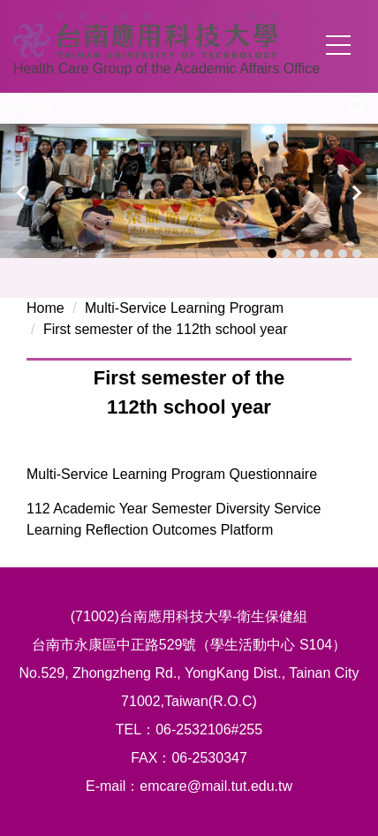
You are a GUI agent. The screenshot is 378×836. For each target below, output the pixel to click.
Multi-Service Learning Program (184, 307)
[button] (22, 193)
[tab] (272, 253)
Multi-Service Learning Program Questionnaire (171, 474)
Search (356, 107)
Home (45, 307)
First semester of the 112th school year (165, 329)
